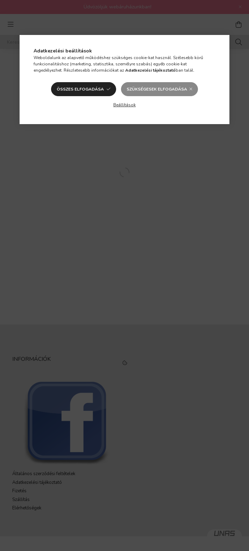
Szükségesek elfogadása (157, 89)
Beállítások (124, 105)
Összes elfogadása (80, 89)
